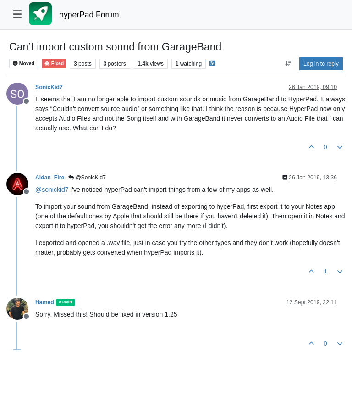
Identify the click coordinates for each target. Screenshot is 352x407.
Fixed (54, 64)
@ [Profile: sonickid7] (52, 189)
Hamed (44, 302)
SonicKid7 (49, 87)
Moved (23, 64)
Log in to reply (321, 64)
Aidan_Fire (49, 177)
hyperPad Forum (89, 14)
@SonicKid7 (87, 177)
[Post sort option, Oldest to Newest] (288, 63)
